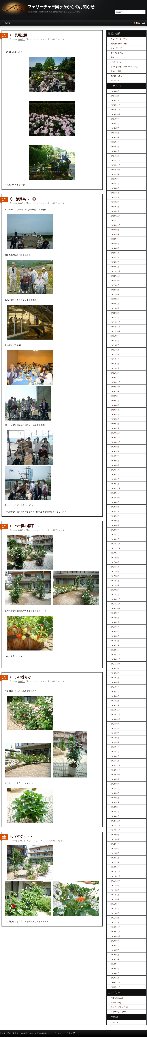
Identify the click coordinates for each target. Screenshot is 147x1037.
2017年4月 (115, 581)
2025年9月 (115, 119)
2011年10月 (115, 881)
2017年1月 (115, 595)
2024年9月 (115, 174)
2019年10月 (115, 442)
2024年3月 (115, 202)
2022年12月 (115, 271)
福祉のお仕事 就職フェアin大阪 (124, 67)
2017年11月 (115, 548)
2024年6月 (115, 188)
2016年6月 (115, 627)
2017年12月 (115, 544)
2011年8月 (115, 890)
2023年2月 (115, 262)
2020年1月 (115, 428)
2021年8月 (115, 341)
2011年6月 (115, 899)
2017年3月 (115, 585)
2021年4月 (115, 359)
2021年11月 (115, 327)
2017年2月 (115, 590)
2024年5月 (115, 193)
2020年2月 (115, 424)
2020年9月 (115, 391)
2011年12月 (115, 872)
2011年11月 (115, 876)
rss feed (140, 23)
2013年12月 (115, 765)
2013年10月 (115, 775)
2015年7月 (115, 678)
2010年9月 (115, 941)
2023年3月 (115, 257)
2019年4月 (115, 470)
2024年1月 (115, 211)
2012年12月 (115, 821)
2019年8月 (115, 451)
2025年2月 (115, 151)
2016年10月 (115, 608)
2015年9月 (115, 668)
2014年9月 (115, 724)
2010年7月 (115, 950)
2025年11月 (115, 110)
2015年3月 (115, 696)
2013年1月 (115, 816)
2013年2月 (115, 812)
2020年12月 (115, 378)
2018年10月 (115, 498)
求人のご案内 (116, 71)
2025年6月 (115, 133)
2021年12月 (115, 322)
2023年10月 (115, 225)
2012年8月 (115, 839)
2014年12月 (115, 710)
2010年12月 (115, 927)
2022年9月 (115, 285)
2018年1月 (115, 539)
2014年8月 (115, 728)
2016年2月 (115, 645)
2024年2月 (115, 207)
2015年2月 (115, 701)
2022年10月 (115, 281)
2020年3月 (115, 419)
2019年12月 (115, 433)
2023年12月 (115, 216)
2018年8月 (115, 507)
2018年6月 (115, 516)
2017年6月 (115, 571)
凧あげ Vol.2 (116, 76)
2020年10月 (115, 387)
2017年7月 (115, 567)
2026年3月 (115, 91)
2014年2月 (115, 756)
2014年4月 (115, 747)
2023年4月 (115, 253)
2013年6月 (115, 793)
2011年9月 (115, 885)
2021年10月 (115, 331)
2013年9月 (115, 779)
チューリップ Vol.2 (119, 39)
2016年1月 (115, 650)
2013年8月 (115, 784)
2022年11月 (115, 276)
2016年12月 (115, 599)
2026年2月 (115, 96)
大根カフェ (115, 57)
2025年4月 (115, 142)
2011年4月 (115, 909)
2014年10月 (115, 719)
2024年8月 (115, 179)
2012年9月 (115, 835)
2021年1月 (115, 373)
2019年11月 (115, 438)
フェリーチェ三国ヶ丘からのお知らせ (61, 7)
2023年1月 (115, 267)
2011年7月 (115, 895)
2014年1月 (115, 761)
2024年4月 (115, 197)
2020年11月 (115, 382)
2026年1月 (115, 100)
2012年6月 (115, 849)
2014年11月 (115, 715)
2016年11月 (115, 604)
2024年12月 (115, 160)
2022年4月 (115, 304)
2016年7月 (115, 622)
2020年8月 (115, 396)
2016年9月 (115, 613)
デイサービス (116, 1012)
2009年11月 (115, 987)
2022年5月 (115, 299)
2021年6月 (115, 350)
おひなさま (115, 80)
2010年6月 (115, 955)
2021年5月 (115, 354)
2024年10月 (115, 170)
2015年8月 (115, 673)
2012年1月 (115, 867)
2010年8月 (115, 945)
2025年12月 (115, 105)
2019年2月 (115, 479)
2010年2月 (115, 973)
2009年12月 (115, 982)
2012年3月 (115, 862)
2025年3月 (115, 147)
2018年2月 (115, 535)
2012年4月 (115, 858)
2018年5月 (115, 521)
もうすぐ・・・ (21, 836)
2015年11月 (115, 659)
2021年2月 (115, 368)
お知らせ (21, 39)
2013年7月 (115, 788)
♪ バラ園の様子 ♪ (24, 526)
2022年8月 (115, 290)
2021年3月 (115, 364)
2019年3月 (115, 474)
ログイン (114, 1022)
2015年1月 (115, 705)
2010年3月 (115, 969)
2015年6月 (115, 682)
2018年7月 (115, 511)
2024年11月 (115, 165)
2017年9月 (115, 558)
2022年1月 (115, 317)
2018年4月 (115, 525)
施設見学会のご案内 (119, 43)
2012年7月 (115, 844)
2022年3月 (115, 308)
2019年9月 (115, 447)
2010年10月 (115, 936)
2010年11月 (115, 932)
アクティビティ (117, 1007)
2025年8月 (115, 124)
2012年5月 (115, 853)
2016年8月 (115, 618)
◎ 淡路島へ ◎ (23, 199)
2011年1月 (115, 922)
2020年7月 (115, 401)
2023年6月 (115, 244)
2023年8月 (115, 234)
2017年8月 (115, 562)
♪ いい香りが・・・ (25, 677)
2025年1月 (115, 156)
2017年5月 (115, 576)
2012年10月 (115, 830)
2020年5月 (115, 410)
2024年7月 (115, 184)
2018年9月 (115, 502)
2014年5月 (115, 742)
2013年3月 (115, 807)
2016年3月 (115, 641)
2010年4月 (115, 964)
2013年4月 (115, 802)
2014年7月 (115, 733)
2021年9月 (115, 336)
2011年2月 (115, 918)
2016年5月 (115, 631)
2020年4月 (115, 414)
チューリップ (116, 48)
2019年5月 (115, 465)
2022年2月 (115, 313)
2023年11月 (115, 220)
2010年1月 (115, 978)
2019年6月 (115, 461)
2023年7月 (115, 239)
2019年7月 (115, 456)
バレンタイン (116, 62)
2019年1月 (115, 484)
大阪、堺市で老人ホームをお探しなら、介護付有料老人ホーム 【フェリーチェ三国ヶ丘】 (39, 1033)
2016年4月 (115, 636)
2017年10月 (115, 553)
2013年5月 (115, 798)
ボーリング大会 (117, 53)
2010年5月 (115, 959)
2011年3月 (115, 913)
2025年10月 (115, 114)
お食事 (113, 1002)
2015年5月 (115, 687)
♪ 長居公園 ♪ (21, 35)
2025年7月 (115, 128)
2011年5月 (115, 904)
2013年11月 (115, 770)
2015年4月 (115, 692)
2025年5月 (115, 137)
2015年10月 (115, 664)
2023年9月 (115, 230)
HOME (7, 23)
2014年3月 (115, 752)
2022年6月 (115, 294)
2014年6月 (115, 738)
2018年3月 (115, 530)
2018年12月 (115, 488)
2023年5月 (115, 248)
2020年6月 (115, 405)
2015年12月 (115, 655)
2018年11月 (115, 493)
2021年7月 (115, 345)
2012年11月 (115, 825)
